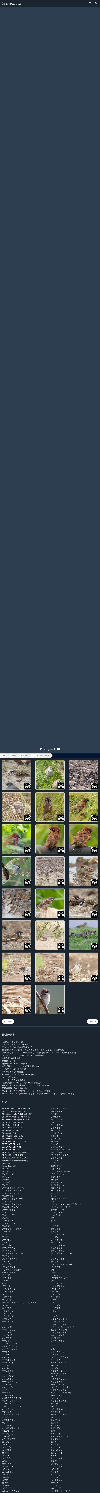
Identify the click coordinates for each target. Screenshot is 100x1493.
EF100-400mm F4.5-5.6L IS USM (16, 1117)
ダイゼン (55, 1237)
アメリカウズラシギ (10, 1251)
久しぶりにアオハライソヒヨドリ (16, 1044)
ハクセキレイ (56, 1371)
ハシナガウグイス (58, 1373)
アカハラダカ (7, 1220)
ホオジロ (55, 1485)
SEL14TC (6, 1169)
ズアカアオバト (57, 1166)
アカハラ (6, 1218)
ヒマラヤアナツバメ (59, 1436)
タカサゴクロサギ (58, 1210)
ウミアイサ (7, 1300)
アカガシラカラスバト (11, 1207)
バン (53, 1417)
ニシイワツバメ (57, 1322)
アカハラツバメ (8, 1223)
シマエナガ (55, 1117)
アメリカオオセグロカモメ (13, 1253)
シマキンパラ (56, 1119)
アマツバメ (7, 1245)
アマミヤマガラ (8, 1248)
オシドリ (6, 1417)
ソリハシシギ (56, 1201)
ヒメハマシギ (56, 1450)
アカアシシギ (7, 1196)
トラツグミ (55, 1308)
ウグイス (6, 1294)
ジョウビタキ (56, 1158)
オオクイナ (7, 1332)
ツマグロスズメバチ (59, 1278)
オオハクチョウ (8, 1360)
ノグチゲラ (55, 1338)
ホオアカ (55, 1483)
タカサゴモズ (56, 1212)
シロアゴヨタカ (57, 1133)
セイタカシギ (56, 1182)
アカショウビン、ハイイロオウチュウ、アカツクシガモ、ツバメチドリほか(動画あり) (39, 1053)
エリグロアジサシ (9, 1313)
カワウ (5, 1483)
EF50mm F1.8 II (9, 1133)
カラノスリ (7, 1469)
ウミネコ (6, 1305)
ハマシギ (55, 1403)
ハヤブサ (55, 1406)
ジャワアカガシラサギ (60, 1155)
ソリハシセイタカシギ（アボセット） (67, 1204)
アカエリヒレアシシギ (11, 1201)
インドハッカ (7, 1292)
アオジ (5, 1185)
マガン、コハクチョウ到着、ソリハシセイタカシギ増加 (26, 1091)
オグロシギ (7, 1412)
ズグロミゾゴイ (57, 1174)
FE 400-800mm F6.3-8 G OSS (15, 1158)
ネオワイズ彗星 (57, 1335)
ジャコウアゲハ (57, 1152)
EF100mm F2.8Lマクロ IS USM (15, 1119)
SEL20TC (6, 1171)
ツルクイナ (55, 1289)
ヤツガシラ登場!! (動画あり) (14, 1069)
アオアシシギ (7, 1174)
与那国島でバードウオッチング (15, 1063)
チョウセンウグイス (59, 1261)
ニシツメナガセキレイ (60, 1330)
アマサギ (6, 1242)
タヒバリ (55, 1223)
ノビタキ (55, 1354)
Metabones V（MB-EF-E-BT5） (15, 1160)
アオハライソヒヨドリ (11, 1190)
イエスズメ (7, 1264)
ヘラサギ (55, 1469)
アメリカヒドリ (8, 1256)
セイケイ (55, 1180)
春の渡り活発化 (8, 1061)
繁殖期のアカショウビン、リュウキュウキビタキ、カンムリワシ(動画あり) (34, 1050)
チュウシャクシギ (58, 1245)
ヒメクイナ (55, 1447)
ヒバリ (54, 1431)
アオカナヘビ (7, 1177)
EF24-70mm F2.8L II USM (13, 1128)
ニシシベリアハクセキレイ (62, 1327)
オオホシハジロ (8, 1373)
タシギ (54, 1220)
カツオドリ (7, 1455)
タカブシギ (55, 1215)
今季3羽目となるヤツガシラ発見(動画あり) (20, 1066)
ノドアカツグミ (57, 1352)
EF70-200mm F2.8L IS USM (14, 1141)
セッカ (54, 1196)
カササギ (6, 1444)
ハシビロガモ (56, 1376)
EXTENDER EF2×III (10, 1149)
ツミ (53, 1281)
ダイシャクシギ (57, 1234)
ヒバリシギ (55, 1434)
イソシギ (6, 1275)
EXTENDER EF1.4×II (11, 1144)
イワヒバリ (7, 1286)
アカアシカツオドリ (10, 1193)
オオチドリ (7, 1354)
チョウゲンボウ (57, 1259)
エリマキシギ (7, 1316)
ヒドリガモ (55, 1428)
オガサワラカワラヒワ (11, 1398)
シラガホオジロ (57, 1128)
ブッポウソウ (56, 1464)
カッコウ (6, 1453)
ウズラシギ (7, 1297)
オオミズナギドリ (9, 1376)
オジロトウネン (8, 1420)
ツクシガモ (55, 1267)
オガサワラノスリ (9, 1403)
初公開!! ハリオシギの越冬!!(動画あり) (18, 1074)
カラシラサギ (7, 1466)
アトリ (5, 1234)
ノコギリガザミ (57, 1341)
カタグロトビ (7, 1450)
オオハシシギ (7, 1363)
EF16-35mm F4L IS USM (12, 1122)
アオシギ (6, 1182)
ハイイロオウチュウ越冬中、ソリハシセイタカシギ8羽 (25, 1085)
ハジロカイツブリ (58, 1390)
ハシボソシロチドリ (59, 1387)
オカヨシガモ (7, 1395)
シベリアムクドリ (58, 1109)
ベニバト (55, 1477)
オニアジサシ (7, 1431)
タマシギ (55, 1226)
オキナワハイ (7, 1409)
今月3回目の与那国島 (11, 1058)
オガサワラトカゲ (9, 1401)
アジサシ (6, 1231)
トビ (53, 1302)
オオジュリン (7, 1341)
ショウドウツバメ (58, 1125)
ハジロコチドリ (57, 1395)
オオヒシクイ (7, 1371)
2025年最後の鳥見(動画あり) (14, 1088)
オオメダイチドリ (9, 1382)
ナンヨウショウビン (59, 1319)
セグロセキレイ (57, 1190)
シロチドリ (55, 1141)
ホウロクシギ (56, 1480)
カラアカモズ (7, 1464)
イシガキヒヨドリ (9, 1272)
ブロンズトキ (56, 1466)
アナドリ (6, 1237)
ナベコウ (55, 1313)
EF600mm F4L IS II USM (12, 1136)
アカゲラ (6, 1212)
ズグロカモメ (56, 1169)
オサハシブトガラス (10, 1414)
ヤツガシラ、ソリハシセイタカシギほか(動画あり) (23, 1055)
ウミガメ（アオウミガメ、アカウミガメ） (20, 1302)
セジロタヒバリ (57, 1193)
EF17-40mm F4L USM (11, 1125)
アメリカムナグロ (9, 1259)
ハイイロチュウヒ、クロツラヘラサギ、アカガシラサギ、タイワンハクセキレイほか (38, 1094)
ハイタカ (55, 1365)
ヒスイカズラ (56, 1425)
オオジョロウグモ (9, 1343)
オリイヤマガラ (8, 1439)
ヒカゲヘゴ (55, 1420)
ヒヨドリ (55, 1455)
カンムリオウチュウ (10, 1491)
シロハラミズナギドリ (60, 1149)
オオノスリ (7, 1357)
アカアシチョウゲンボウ (12, 1199)
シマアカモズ (56, 1111)
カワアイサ (7, 1480)
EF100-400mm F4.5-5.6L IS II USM (17, 1114)
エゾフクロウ (7, 1311)
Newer (8, 1021)
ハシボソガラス (57, 1384)
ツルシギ (55, 1292)
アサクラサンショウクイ (12, 1229)
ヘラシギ (55, 1472)
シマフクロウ (56, 1122)
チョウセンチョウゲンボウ (62, 1264)
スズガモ (55, 1160)
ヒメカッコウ (56, 1444)
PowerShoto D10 (9, 1166)
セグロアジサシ (57, 1185)
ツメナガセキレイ (58, 1283)
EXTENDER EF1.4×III (11, 1147)
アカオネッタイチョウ (11, 1204)
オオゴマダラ (7, 1335)
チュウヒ (55, 1256)
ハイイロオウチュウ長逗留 (13, 1080)
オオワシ (6, 1393)
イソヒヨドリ (7, 1278)
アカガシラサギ (8, 1210)
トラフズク (55, 1311)
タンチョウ (55, 1229)
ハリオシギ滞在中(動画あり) (14, 1072)
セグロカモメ (56, 1188)
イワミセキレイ (8, 1289)
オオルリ (6, 1390)
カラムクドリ (7, 1472)
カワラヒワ (7, 1488)
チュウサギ (55, 1242)
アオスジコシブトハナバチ (13, 1188)
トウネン (55, 1300)
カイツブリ (7, 1442)
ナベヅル (55, 1316)
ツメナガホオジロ (58, 1286)
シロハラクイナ (57, 1147)
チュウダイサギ (57, 1251)
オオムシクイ (7, 1379)
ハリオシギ (55, 1412)
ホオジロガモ (56, 1488)
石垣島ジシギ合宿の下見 (12, 1042)
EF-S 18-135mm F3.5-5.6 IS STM (16, 1109)
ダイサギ (55, 1231)
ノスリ (54, 1349)
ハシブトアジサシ (58, 1379)
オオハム (6, 1365)
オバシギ (6, 1436)
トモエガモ (55, 1305)
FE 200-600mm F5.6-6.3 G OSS (15, 1152)
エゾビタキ (7, 1308)
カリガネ (6, 1474)
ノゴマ (54, 1343)
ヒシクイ (55, 1423)
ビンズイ (55, 1461)
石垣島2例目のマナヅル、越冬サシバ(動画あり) (22, 1083)
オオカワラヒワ (8, 1330)
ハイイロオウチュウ (59, 1357)
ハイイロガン (56, 1360)
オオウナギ (7, 1327)
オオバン (6, 1368)
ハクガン (55, 1368)
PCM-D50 (6, 1163)
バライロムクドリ (58, 1414)
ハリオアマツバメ (58, 1409)
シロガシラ (55, 1139)
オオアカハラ (7, 1322)
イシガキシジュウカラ (11, 1270)
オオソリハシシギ (9, 1349)
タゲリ (54, 1218)
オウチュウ (7, 1319)
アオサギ (6, 1180)
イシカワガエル (8, 1267)
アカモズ (6, 1226)
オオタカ (6, 1352)
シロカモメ (55, 1136)
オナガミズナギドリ (10, 1428)
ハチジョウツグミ (58, 1401)
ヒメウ (54, 1442)
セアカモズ (55, 1177)
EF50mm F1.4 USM (10, 1130)
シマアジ (55, 1114)
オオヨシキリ (7, 1384)
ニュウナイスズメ (58, 1332)
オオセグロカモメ (9, 1346)
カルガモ (6, 1477)
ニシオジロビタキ (58, 1324)
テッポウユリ (56, 1297)
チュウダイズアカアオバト (62, 1253)
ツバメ (54, 1272)
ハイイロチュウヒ (58, 1363)
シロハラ (55, 1144)
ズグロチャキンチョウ (60, 1171)
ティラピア (55, 1294)
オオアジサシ (7, 1324)
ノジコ (54, 1346)
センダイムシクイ (58, 1199)
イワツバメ (7, 1283)
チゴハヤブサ (56, 1240)
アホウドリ (7, 1240)
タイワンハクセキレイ (60, 1207)
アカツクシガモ (8, 1215)
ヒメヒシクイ (56, 1453)
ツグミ (54, 1270)
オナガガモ (7, 1425)
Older (92, 1021)
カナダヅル (7, 1458)
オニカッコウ (7, 1434)
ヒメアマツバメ (57, 1439)
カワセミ (6, 1485)
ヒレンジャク (56, 1458)
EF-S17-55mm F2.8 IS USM (14, 1111)
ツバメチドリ (56, 1275)
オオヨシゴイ (7, 1387)
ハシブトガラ (56, 1382)
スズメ (54, 1163)
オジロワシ (7, 1423)
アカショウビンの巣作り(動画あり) (17, 1047)
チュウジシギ (56, 1248)
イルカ (5, 1281)
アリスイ (6, 1261)
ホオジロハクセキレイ (60, 1491)
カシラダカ (7, 1447)
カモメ (5, 1461)
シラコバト (55, 1130)
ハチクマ (55, 1398)
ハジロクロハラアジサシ (61, 1393)
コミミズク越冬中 (9, 1077)
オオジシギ (7, 1338)
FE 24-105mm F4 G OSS (12, 1155)
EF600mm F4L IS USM (12, 1139)
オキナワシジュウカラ (11, 1406)
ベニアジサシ (56, 1474)
